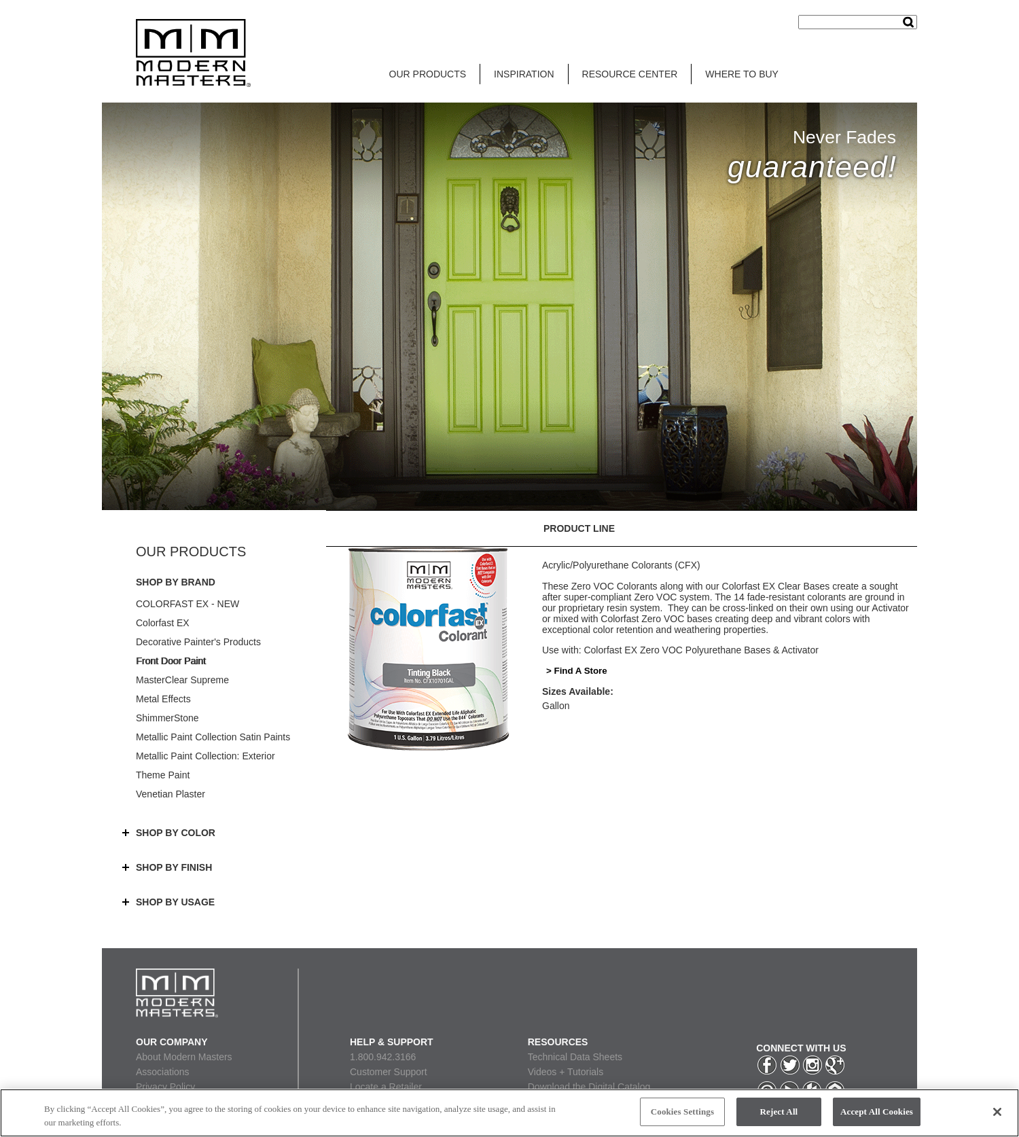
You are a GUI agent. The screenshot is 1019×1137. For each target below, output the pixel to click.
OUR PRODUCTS (428, 74)
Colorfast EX (163, 622)
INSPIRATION (524, 74)
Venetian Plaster (170, 794)
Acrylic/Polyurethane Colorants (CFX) (621, 565)
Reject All (779, 1111)
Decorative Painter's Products (198, 641)
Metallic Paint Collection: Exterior (205, 756)
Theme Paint (163, 775)
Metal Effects (163, 698)
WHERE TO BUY (742, 74)
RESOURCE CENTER (630, 74)
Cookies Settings (682, 1111)
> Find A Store (576, 671)
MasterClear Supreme (182, 679)
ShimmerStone (167, 717)
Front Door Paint (171, 660)
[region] (509, 1113)
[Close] (997, 1112)
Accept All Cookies (876, 1111)
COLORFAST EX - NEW (187, 603)
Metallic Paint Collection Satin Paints (213, 737)
